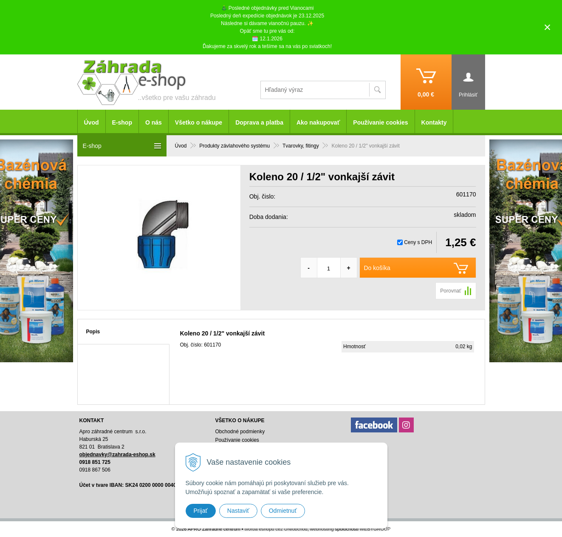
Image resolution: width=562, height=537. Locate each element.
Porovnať (450, 291)
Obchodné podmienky (240, 432)
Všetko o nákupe (198, 122)
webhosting (322, 528)
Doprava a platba (259, 122)
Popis (93, 332)
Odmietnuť (283, 510)
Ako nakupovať (318, 122)
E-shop (122, 122)
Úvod (91, 122)
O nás (153, 122)
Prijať (201, 510)
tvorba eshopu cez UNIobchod (276, 528)
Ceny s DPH (418, 242)
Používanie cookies (380, 122)
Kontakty (434, 122)
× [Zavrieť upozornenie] (547, 27)
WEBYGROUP (375, 528)
